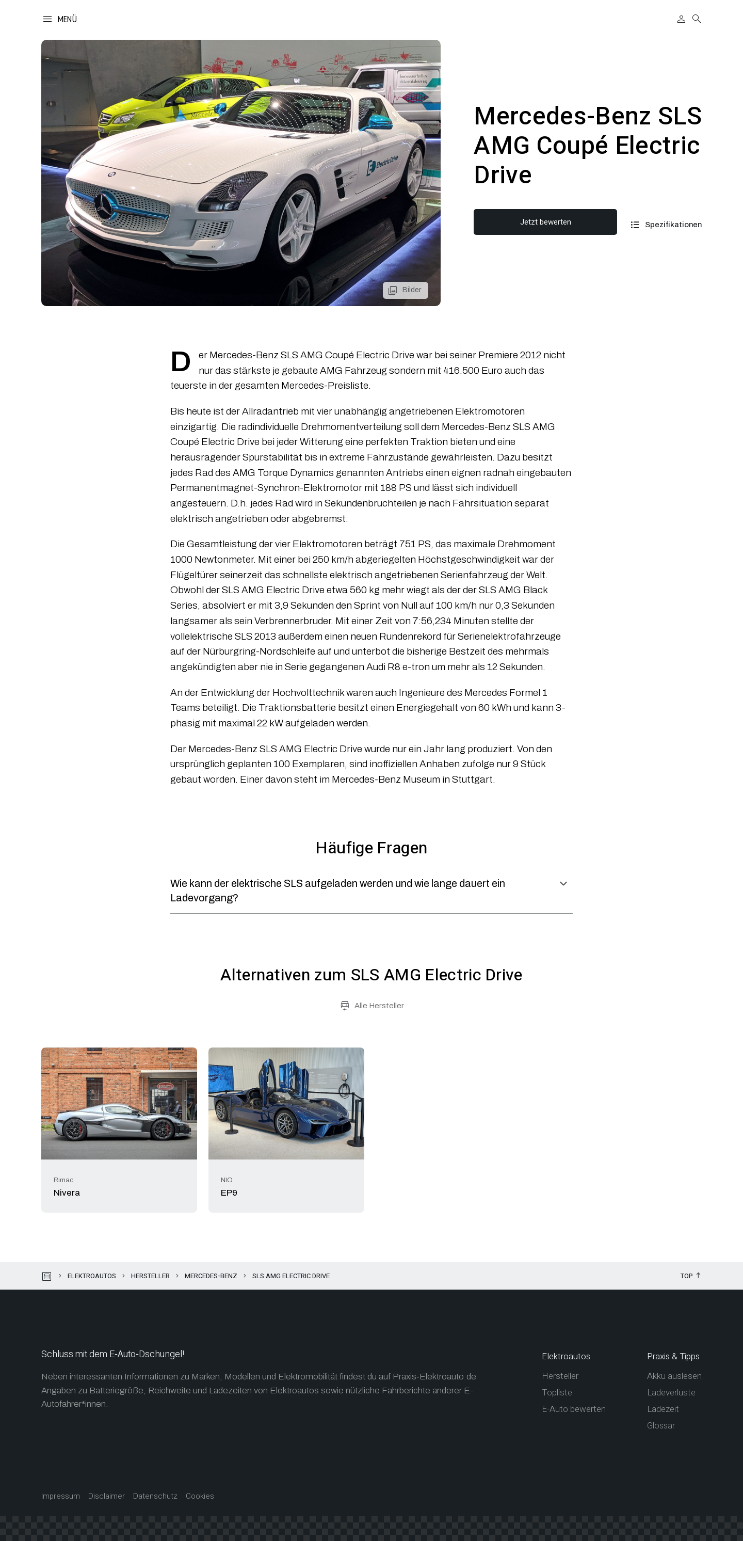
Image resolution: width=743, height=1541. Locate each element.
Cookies (200, 1496)
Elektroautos (92, 1276)
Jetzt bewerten (545, 222)
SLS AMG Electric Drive (291, 1276)
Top (687, 1276)
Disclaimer (106, 1496)
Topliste (557, 1392)
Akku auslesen (674, 1376)
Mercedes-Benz (211, 1276)
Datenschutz (155, 1496)
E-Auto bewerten (574, 1409)
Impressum (60, 1496)
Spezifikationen (673, 224)
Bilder (411, 290)
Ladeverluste (671, 1392)
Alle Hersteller (379, 1006)
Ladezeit (663, 1409)
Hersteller (150, 1276)
